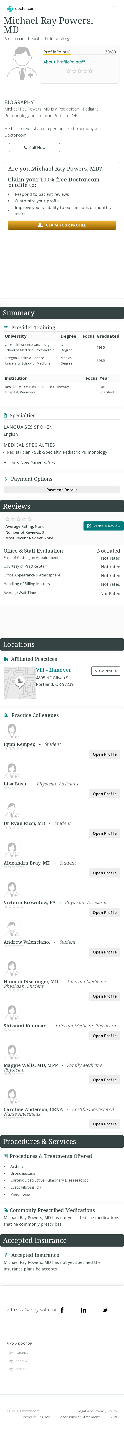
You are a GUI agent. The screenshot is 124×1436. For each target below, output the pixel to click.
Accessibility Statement (80, 1417)
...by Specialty (17, 1361)
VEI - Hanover (53, 669)
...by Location (17, 1369)
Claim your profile (62, 225)
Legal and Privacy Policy (97, 1411)
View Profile (106, 671)
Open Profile (105, 754)
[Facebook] (62, 1309)
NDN (113, 1417)
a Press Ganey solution (32, 1310)
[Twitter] (105, 1309)
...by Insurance (18, 1352)
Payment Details (62, 489)
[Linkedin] (83, 1309)
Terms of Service (35, 1417)
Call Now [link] (35, 147)
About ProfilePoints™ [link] (64, 62)
